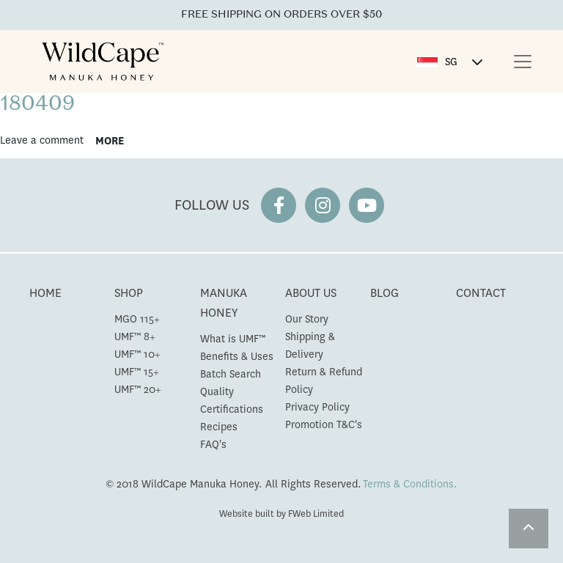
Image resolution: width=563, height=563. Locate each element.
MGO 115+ (137, 318)
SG (451, 61)
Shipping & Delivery (310, 345)
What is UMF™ (232, 338)
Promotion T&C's (323, 424)
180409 (37, 105)
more (109, 140)
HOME (45, 293)
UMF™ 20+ (137, 389)
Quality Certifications (231, 400)
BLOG (384, 293)
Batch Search (230, 373)
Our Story (306, 318)
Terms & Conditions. (410, 483)
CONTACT (481, 293)
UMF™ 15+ (136, 371)
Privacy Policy (317, 406)
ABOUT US (310, 293)
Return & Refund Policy (323, 380)
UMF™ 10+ (137, 354)
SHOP (128, 293)
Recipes (219, 426)
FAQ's (213, 444)
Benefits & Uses (236, 356)
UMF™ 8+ (134, 336)
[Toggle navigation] (523, 62)
